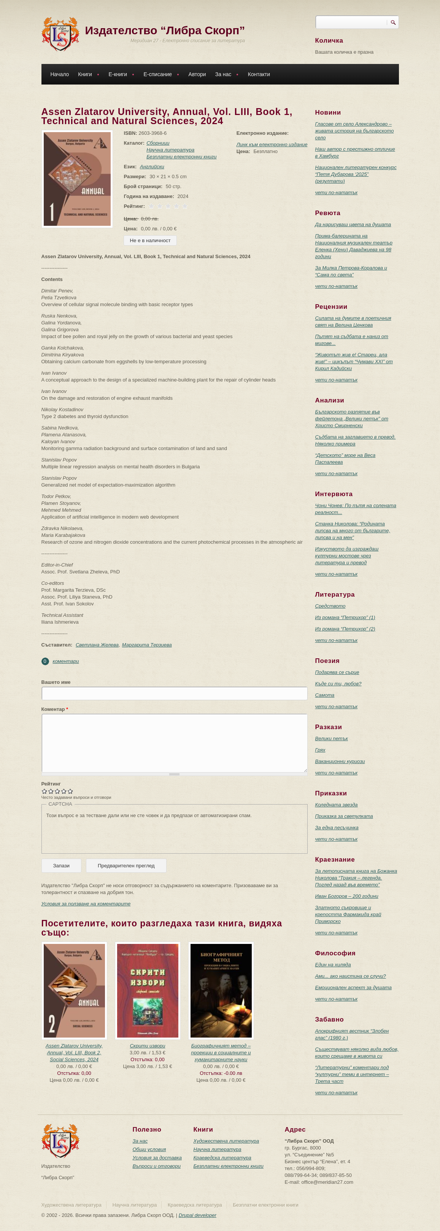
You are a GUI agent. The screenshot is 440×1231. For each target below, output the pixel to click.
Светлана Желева (97, 645)
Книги (86, 75)
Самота (325, 695)
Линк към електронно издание (272, 144)
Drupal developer (197, 1215)
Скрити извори (147, 1046)
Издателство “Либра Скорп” (165, 30)
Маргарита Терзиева (147, 645)
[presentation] (104, 834)
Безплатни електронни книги (180, 157)
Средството (330, 606)
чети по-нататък (336, 192)
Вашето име (56, 682)
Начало (60, 74)
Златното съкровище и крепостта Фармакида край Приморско (348, 914)
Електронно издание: (263, 133)
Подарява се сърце (337, 672)
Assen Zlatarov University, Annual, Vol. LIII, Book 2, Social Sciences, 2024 (74, 1052)
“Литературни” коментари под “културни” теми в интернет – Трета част (352, 1074)
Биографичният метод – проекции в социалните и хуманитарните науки (221, 1052)
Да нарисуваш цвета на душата (353, 224)
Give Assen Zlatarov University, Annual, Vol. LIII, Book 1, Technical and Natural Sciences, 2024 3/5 (57, 791)
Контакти (259, 74)
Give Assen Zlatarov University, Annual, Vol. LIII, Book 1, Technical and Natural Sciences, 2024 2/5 (51, 791)
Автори (197, 74)
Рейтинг (51, 784)
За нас (225, 75)
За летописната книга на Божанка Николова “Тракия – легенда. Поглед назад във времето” (356, 878)
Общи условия (149, 1149)
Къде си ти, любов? (338, 684)
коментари (66, 661)
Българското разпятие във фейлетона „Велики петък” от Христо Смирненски (352, 418)
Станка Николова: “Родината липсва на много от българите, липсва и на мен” (353, 530)
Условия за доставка (157, 1158)
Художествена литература (226, 1141)
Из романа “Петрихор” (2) (345, 629)
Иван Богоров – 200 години (346, 896)
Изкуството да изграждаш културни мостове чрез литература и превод (347, 555)
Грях (320, 750)
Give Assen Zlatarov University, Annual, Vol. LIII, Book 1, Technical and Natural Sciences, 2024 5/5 (70, 791)
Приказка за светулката (344, 816)
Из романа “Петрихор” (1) (345, 617)
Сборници (156, 143)
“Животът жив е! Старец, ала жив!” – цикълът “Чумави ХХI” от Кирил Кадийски (354, 361)
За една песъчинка (337, 827)
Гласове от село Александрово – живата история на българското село (354, 131)
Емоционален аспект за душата (353, 987)
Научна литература (169, 150)
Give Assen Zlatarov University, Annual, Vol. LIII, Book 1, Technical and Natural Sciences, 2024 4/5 (64, 791)
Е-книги (119, 75)
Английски (150, 166)
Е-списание (159, 75)
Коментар (54, 709)
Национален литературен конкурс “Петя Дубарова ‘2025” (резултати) (356, 174)
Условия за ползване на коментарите (86, 904)
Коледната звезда (336, 805)
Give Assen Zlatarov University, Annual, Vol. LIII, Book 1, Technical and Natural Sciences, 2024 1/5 (44, 791)
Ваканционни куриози (340, 761)
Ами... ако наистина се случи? (350, 976)
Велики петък (331, 738)
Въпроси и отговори (157, 1166)
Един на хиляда (333, 965)
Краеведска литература (222, 1158)
